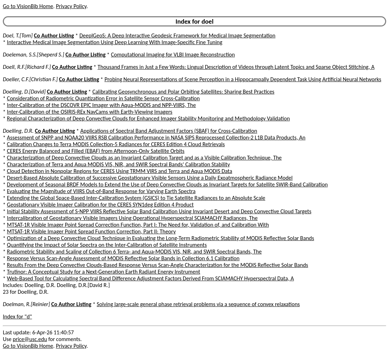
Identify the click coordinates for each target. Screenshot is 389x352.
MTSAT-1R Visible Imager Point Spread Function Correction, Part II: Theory (91, 231)
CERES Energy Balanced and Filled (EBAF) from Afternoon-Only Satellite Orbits (95, 151)
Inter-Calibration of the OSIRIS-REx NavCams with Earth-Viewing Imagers (89, 111)
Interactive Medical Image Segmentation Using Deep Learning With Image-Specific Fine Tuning (115, 42)
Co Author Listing (54, 35)
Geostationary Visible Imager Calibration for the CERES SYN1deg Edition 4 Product (100, 204)
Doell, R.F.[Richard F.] (27, 67)
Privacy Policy (71, 6)
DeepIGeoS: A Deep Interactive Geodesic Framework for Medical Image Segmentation (177, 35)
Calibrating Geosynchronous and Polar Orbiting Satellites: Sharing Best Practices (183, 91)
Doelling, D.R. (18, 130)
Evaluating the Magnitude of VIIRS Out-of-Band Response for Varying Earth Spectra (101, 191)
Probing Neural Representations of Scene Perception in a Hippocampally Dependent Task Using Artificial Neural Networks (243, 79)
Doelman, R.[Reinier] (26, 304)
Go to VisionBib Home (28, 6)
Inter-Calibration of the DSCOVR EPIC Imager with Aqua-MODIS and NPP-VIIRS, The (101, 105)
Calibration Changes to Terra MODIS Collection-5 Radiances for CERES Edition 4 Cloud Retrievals (116, 144)
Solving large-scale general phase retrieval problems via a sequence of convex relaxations (198, 304)
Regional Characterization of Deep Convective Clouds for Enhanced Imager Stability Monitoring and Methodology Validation (148, 118)
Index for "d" (17, 316)
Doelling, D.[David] (24, 91)
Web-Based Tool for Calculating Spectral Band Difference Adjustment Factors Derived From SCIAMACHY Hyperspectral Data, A (150, 278)
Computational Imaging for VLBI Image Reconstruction (173, 54)
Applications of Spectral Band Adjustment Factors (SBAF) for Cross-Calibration (168, 130)
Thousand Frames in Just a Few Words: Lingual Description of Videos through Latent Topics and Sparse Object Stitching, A (236, 67)
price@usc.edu (30, 339)
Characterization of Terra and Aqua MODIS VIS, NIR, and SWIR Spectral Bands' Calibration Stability (118, 164)
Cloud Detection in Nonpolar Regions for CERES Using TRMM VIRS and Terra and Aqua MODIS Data (119, 171)
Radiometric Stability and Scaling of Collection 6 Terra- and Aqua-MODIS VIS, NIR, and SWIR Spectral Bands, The (134, 251)
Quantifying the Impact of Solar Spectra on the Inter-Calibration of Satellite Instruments (107, 244)
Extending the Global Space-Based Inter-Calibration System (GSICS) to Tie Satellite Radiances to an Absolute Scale (136, 198)
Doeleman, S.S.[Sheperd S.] (33, 54)
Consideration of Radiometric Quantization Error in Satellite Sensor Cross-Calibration (103, 98)
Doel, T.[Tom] (18, 35)
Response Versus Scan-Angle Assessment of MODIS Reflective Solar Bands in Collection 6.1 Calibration (123, 258)
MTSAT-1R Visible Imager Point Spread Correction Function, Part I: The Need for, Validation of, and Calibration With (138, 224)
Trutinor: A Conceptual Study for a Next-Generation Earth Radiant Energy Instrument (103, 271)
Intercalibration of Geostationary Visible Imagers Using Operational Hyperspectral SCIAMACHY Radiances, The (132, 218)
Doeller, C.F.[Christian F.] (30, 79)
